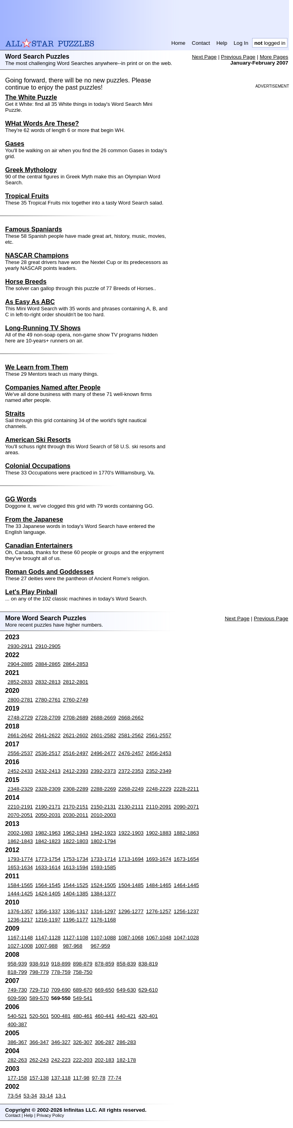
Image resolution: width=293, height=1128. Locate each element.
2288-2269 (103, 789)
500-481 (61, 1016)
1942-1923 (103, 833)
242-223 (61, 1060)
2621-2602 (76, 735)
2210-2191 (20, 807)
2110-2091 (159, 807)
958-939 (17, 964)
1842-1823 (48, 841)
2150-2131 (103, 807)
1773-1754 (48, 859)
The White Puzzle (31, 97)
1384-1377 (103, 894)
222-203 (83, 1060)
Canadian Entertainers (39, 545)
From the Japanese (34, 519)
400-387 (17, 1024)
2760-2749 (76, 700)
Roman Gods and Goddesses (49, 571)
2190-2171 (48, 807)
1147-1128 (48, 938)
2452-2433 (20, 771)
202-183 (104, 1060)
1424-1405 (48, 894)
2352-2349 (159, 771)
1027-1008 (20, 946)
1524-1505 (103, 885)
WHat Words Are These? (42, 123)
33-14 (46, 1096)
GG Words (21, 499)
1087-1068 (131, 938)
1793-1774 (20, 859)
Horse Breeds (25, 281)
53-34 (30, 1096)
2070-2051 (20, 815)
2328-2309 (48, 789)
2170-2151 (76, 807)
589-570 (39, 998)
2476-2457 (131, 753)
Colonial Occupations (37, 466)
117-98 (81, 1078)
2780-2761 (48, 700)
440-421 (126, 1016)
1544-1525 (76, 885)
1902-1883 (159, 833)
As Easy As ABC (30, 301)
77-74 (114, 1078)
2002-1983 (20, 833)
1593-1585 (103, 867)
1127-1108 (76, 938)
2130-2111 (131, 807)
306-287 (104, 1042)
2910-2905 (48, 646)
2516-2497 (76, 753)
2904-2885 (20, 664)
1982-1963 (48, 833)
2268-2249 (131, 789)
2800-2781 (20, 700)
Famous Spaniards (33, 229)
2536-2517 (48, 753)
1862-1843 (20, 841)
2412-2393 (76, 771)
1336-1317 (76, 911)
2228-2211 (186, 789)
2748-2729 (20, 718)
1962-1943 (76, 833)
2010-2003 (103, 815)
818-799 (17, 972)
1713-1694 (131, 859)
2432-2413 (48, 771)
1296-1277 (131, 911)
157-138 (39, 1078)
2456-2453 (159, 753)
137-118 (61, 1078)
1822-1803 (76, 841)
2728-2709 (48, 718)
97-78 (98, 1078)
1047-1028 (186, 938)
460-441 (104, 1016)
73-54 (14, 1096)
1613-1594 (76, 867)
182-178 (126, 1060)
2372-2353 (131, 771)
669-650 (104, 990)
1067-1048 (159, 938)
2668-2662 (131, 718)
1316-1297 (103, 911)
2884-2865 (48, 664)
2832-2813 (48, 682)
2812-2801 (76, 682)
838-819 (148, 964)
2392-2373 (103, 771)
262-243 (39, 1060)
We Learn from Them (36, 367)
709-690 (61, 990)
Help (221, 43)
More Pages (274, 57)
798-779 (39, 972)
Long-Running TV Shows (43, 328)
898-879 (83, 964)
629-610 (148, 990)
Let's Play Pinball (31, 592)
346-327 (61, 1042)
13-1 (60, 1096)
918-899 (61, 964)
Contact (201, 43)
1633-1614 (48, 867)
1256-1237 (186, 911)
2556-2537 (20, 753)
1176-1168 (103, 920)
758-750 (83, 972)
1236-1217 (20, 920)
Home (178, 43)
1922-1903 (131, 833)
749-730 (17, 990)
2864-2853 (76, 664)
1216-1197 (48, 920)
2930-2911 (20, 646)
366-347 (39, 1042)
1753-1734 (76, 859)
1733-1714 (103, 859)
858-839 (126, 964)
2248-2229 (159, 789)
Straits (15, 413)
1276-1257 (159, 911)
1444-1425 (20, 894)
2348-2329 (20, 789)
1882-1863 (186, 833)
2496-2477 (103, 753)
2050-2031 (48, 815)
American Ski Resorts (38, 439)
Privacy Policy (50, 1115)
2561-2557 (159, 735)
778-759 (61, 972)
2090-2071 (186, 807)
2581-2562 (131, 735)
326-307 (83, 1042)
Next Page (204, 57)
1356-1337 (48, 911)
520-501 (39, 1016)
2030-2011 (76, 815)
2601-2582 (103, 735)
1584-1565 (20, 885)
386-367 (17, 1042)
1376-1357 (20, 911)
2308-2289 (76, 789)
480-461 (83, 1016)
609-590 (17, 998)
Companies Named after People (52, 387)
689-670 (83, 990)
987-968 (73, 946)
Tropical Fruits (27, 196)
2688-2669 (103, 718)
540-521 (17, 1016)
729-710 (39, 990)
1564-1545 (48, 885)
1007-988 (46, 946)
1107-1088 (103, 938)
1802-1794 (103, 841)
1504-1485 (131, 885)
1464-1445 (186, 885)
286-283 (126, 1042)
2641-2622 (48, 735)
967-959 (100, 946)
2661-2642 (20, 735)
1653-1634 (20, 867)
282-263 (17, 1060)
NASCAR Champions (37, 255)
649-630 (126, 990)
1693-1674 (159, 859)
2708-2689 (76, 718)
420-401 (148, 1016)
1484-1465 (159, 885)
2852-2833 (20, 682)
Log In (240, 43)
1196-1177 (76, 920)
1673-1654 (186, 859)
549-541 (83, 998)
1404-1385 (76, 894)
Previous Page (238, 57)
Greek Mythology (31, 169)
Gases (14, 143)
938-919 (39, 964)
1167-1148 (20, 938)
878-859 (104, 964)
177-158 (17, 1078)
